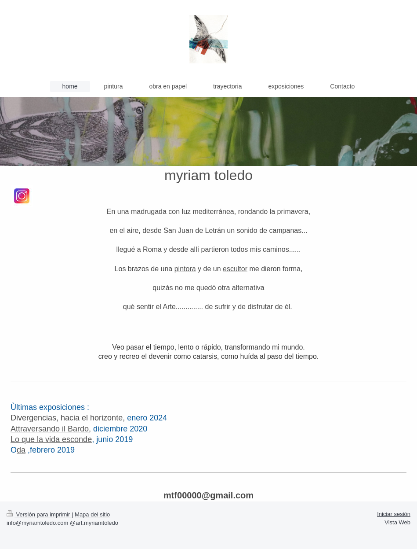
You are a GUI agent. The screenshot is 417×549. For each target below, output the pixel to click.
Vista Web (397, 522)
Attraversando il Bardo (50, 428)
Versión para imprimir (39, 514)
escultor (235, 269)
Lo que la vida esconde (51, 439)
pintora (185, 269)
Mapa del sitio (92, 514)
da (21, 450)
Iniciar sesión (393, 514)
